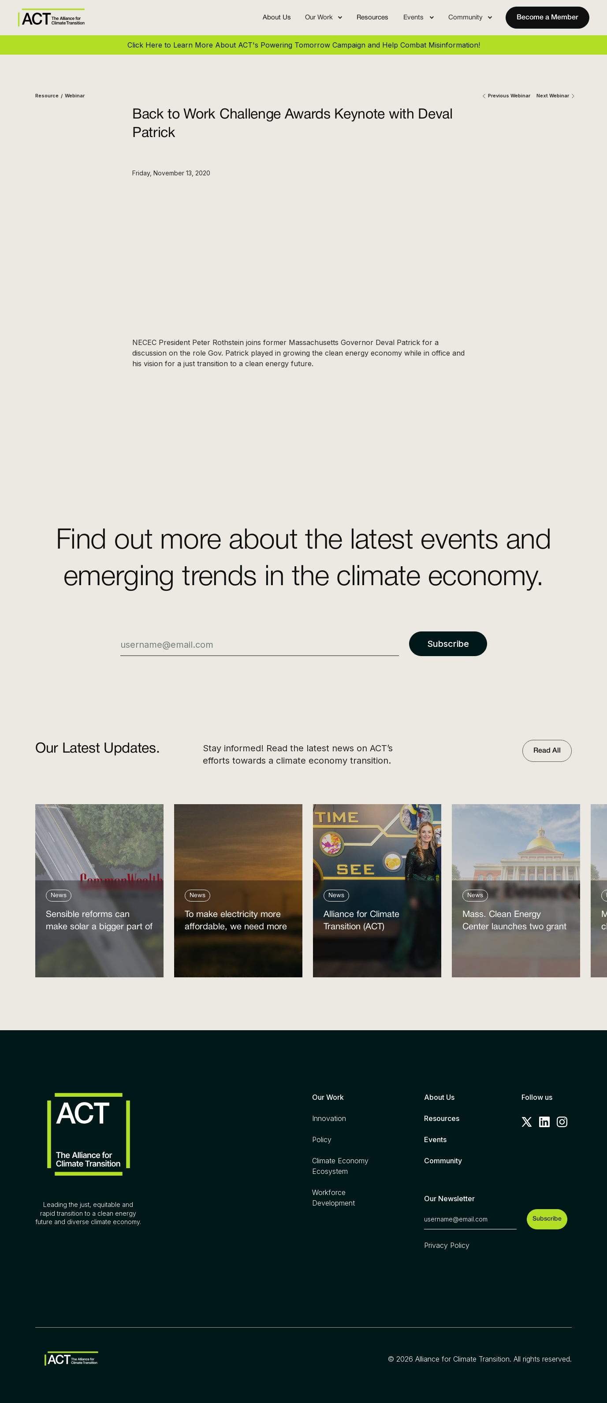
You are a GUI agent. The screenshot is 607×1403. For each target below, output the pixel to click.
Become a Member (547, 18)
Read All (547, 751)
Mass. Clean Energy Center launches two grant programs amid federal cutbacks (514, 923)
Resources (372, 18)
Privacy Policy (446, 1245)
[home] (51, 17)
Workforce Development (333, 1197)
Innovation (329, 1118)
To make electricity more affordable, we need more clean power (236, 923)
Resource (47, 96)
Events (435, 1139)
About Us (277, 18)
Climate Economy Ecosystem (340, 1166)
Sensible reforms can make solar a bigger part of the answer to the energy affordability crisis (99, 923)
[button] (324, 17)
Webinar (75, 96)
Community (443, 1160)
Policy (321, 1139)
